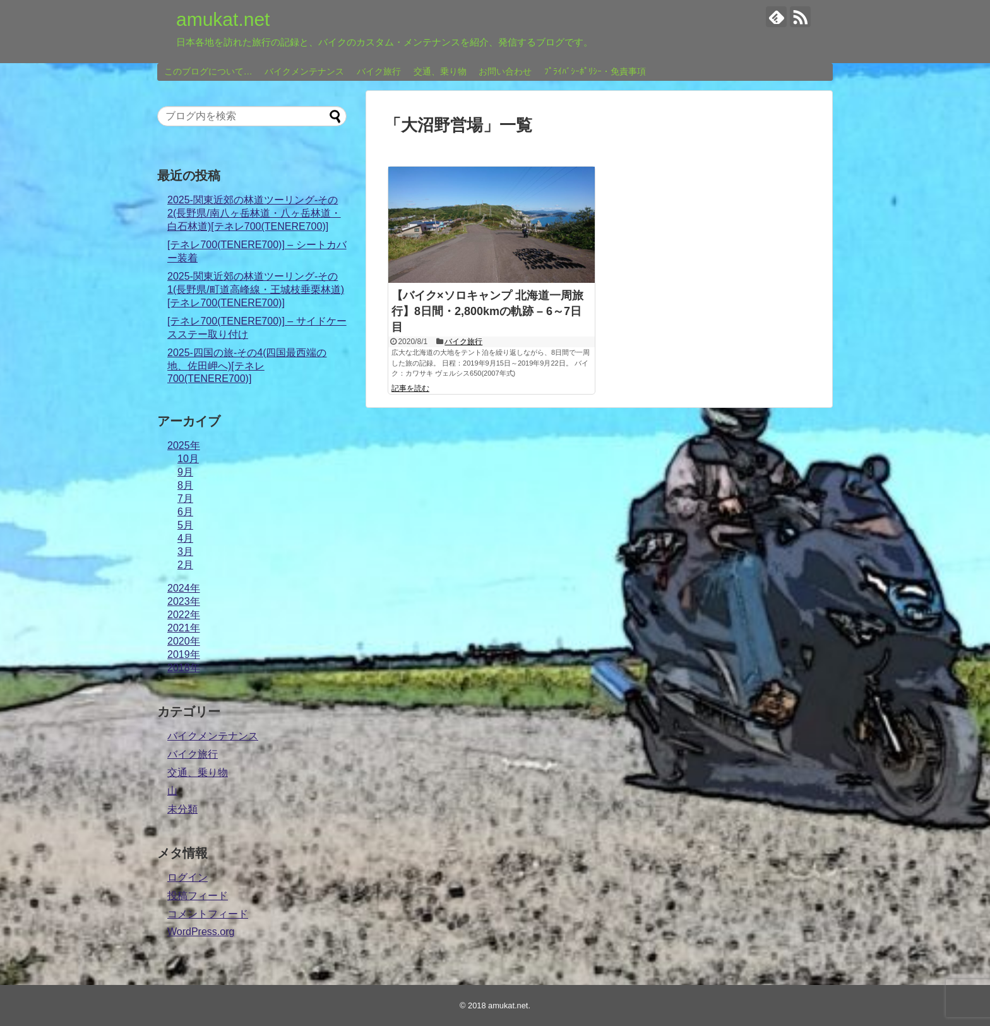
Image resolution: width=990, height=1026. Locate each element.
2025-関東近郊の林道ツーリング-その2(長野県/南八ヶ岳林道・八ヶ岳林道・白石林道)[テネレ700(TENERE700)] (254, 213)
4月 (185, 538)
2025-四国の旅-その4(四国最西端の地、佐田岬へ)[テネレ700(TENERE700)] (246, 365)
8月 (185, 485)
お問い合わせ (505, 71)
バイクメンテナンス (304, 71)
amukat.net (223, 19)
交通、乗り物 (440, 71)
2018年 (183, 667)
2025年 (183, 445)
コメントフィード (207, 914)
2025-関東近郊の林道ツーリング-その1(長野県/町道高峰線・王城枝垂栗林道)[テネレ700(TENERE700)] (255, 289)
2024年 (183, 588)
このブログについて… (208, 71)
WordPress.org (200, 931)
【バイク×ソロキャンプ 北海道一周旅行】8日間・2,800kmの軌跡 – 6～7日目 (487, 311)
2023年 (183, 601)
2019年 (183, 654)
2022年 (183, 614)
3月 (185, 551)
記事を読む (410, 388)
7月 (185, 498)
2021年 (183, 628)
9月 (185, 472)
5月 (185, 525)
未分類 (182, 809)
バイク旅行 (379, 71)
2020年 (183, 641)
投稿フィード (197, 895)
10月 (188, 458)
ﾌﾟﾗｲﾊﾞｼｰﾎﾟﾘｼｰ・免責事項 (595, 71)
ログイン (187, 877)
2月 (185, 564)
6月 (185, 511)
